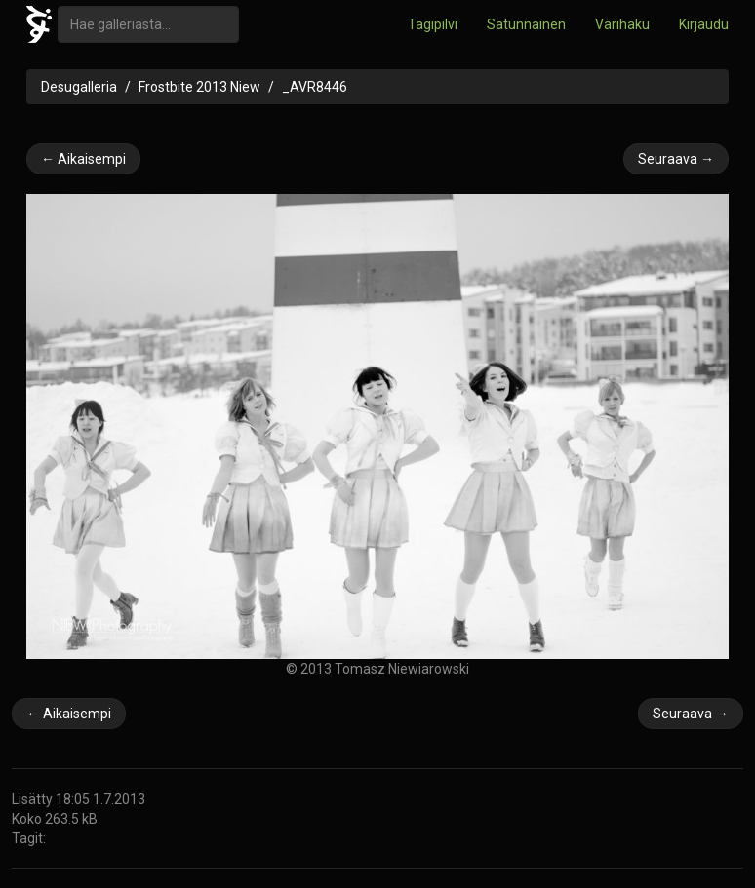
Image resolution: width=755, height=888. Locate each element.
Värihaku (622, 24)
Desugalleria (79, 87)
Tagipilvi (432, 24)
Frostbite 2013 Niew (199, 87)
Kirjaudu (704, 24)
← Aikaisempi (83, 159)
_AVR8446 (314, 87)
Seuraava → (676, 159)
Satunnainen (526, 24)
